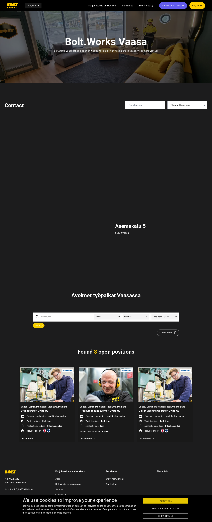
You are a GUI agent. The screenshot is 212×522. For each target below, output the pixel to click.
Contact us (61, 494)
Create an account (171, 5)
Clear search (168, 333)
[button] (119, 5)
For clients (127, 5)
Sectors (59, 489)
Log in (195, 5)
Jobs (58, 478)
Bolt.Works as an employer (69, 484)
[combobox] (41, 316)
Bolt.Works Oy (146, 5)
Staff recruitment (115, 478)
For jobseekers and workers (102, 5)
